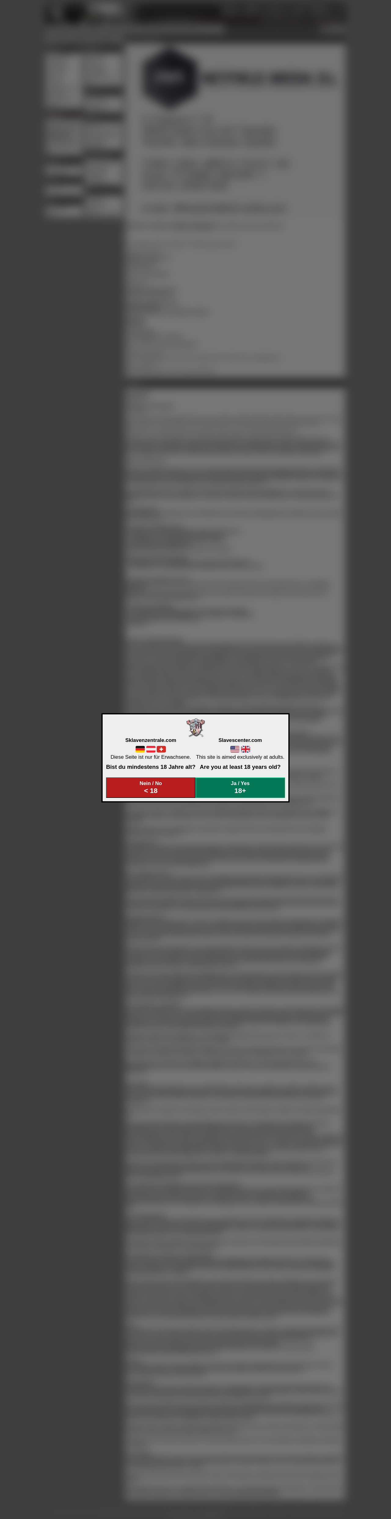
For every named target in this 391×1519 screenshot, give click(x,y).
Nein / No (151, 787)
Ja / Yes (240, 787)
